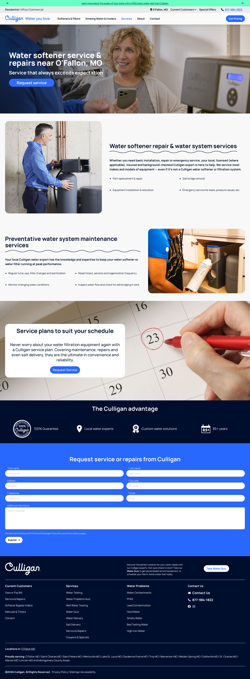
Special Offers (207, 9)
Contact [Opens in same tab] (10, 618)
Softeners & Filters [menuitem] (68, 18)
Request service (32, 82)
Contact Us (201, 593)
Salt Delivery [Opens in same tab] (73, 624)
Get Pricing (235, 18)
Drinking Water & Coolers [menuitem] (100, 18)
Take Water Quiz (216, 568)
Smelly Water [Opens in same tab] (134, 618)
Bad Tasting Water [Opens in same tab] (137, 624)
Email (131, 493)
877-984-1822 (231, 9)
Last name (134, 468)
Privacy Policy (57, 533)
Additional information (18, 505)
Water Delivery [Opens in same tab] (74, 618)
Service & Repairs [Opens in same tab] (15, 599)
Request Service (65, 370)
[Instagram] (194, 607)
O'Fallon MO (28, 649)
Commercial (36, 9)
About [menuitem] (141, 18)
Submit (14, 540)
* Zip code (133, 480)
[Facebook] (189, 607)
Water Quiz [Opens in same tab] (72, 611)
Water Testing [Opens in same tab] (74, 592)
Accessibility (88, 672)
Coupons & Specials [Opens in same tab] (77, 637)
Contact (155, 18)
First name (13, 468)
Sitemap (74, 672)
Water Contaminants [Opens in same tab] (139, 592)
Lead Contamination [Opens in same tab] (139, 605)
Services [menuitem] (126, 18)
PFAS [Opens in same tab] (130, 599)
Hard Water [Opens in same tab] (133, 611)
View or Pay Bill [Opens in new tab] (13, 592)
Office (24, 9)
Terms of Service (74, 533)
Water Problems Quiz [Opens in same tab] (78, 599)
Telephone (13, 493)
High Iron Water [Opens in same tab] (136, 631)
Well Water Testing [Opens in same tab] (77, 605)
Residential (12, 9)
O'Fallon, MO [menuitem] (159, 9)
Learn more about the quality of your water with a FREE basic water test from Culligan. (125, 3)
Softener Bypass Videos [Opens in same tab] (19, 605)
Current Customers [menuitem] (183, 9)
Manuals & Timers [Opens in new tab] (15, 611)
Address (11, 480)
